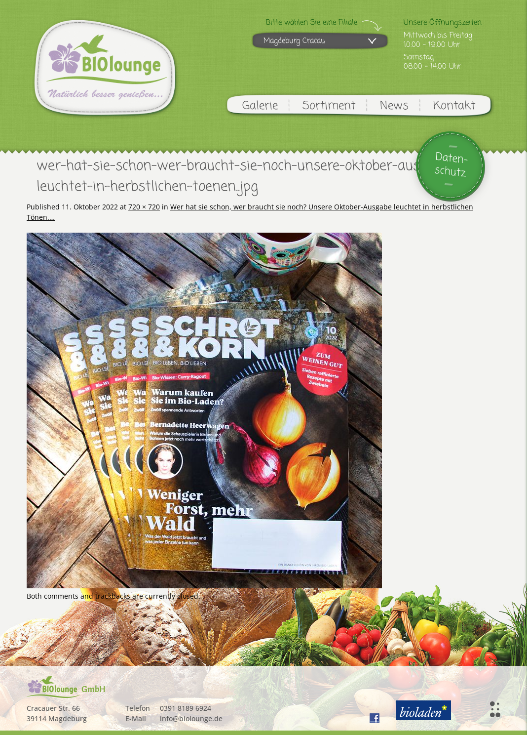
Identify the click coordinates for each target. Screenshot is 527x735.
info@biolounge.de (191, 718)
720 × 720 (144, 206)
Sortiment (328, 106)
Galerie (260, 106)
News (394, 106)
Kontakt (454, 106)
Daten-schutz (451, 165)
